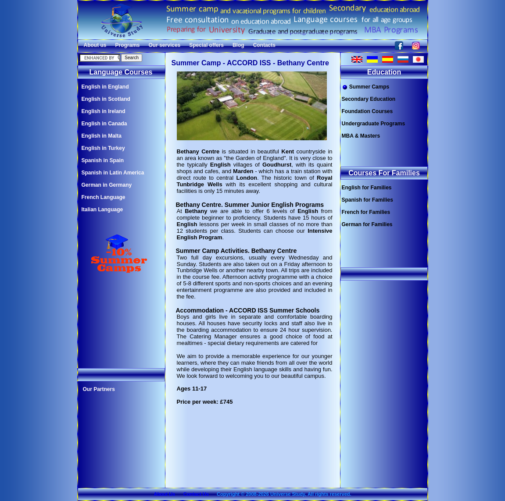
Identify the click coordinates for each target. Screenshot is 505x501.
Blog (238, 45)
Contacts (264, 45)
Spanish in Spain (103, 160)
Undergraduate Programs (373, 124)
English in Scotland (106, 99)
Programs (127, 45)
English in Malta (102, 136)
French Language (103, 197)
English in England (105, 87)
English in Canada (104, 124)
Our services (165, 45)
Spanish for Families (367, 200)
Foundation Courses (367, 111)
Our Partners (99, 389)
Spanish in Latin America (113, 173)
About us (95, 45)
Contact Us (196, 494)
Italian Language (102, 209)
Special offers (206, 45)
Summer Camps (366, 87)
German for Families (367, 224)
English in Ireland (103, 111)
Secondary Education (369, 99)
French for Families (366, 212)
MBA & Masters (361, 136)
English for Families (367, 188)
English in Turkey (103, 148)
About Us (164, 494)
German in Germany (107, 185)
